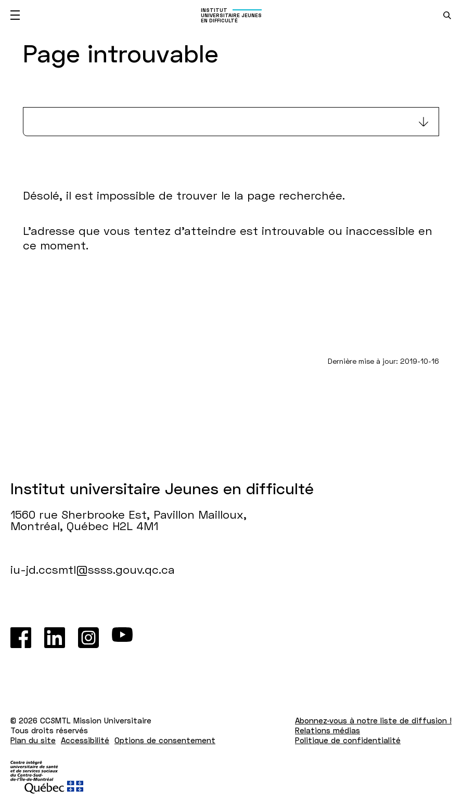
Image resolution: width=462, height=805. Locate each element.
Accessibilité (85, 740)
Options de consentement (164, 740)
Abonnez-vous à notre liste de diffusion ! (373, 720)
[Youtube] (122, 637)
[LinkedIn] (54, 637)
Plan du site (33, 740)
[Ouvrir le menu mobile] (15, 15)
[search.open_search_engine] (447, 15)
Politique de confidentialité (348, 740)
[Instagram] (88, 637)
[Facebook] (20, 637)
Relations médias (327, 730)
